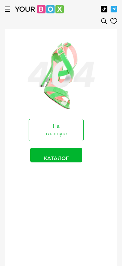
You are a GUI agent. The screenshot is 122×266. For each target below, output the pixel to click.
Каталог (56, 158)
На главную (56, 130)
